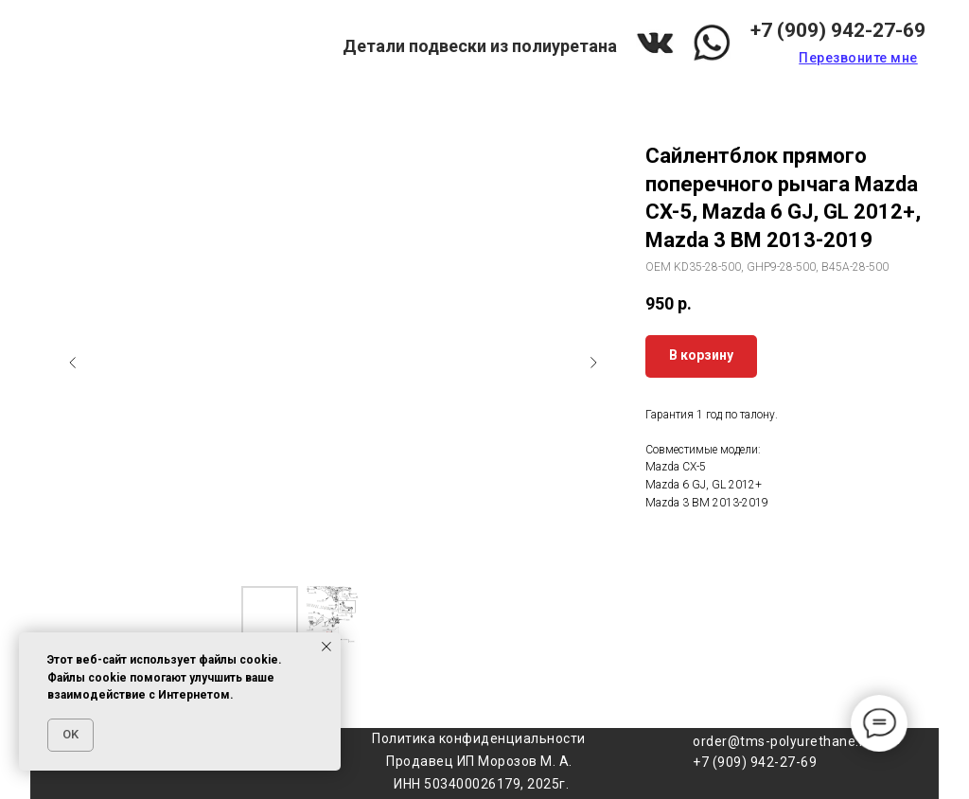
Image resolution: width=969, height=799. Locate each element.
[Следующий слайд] (593, 362)
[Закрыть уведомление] (326, 646)
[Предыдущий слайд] (73, 362)
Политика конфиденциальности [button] (479, 738)
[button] (858, 57)
